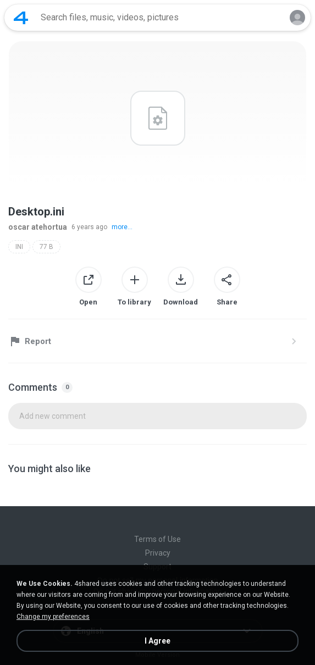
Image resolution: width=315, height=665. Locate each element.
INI (19, 247)
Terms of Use (157, 539)
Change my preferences (53, 616)
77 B (46, 247)
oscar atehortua (37, 227)
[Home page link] (21, 17)
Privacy (157, 552)
